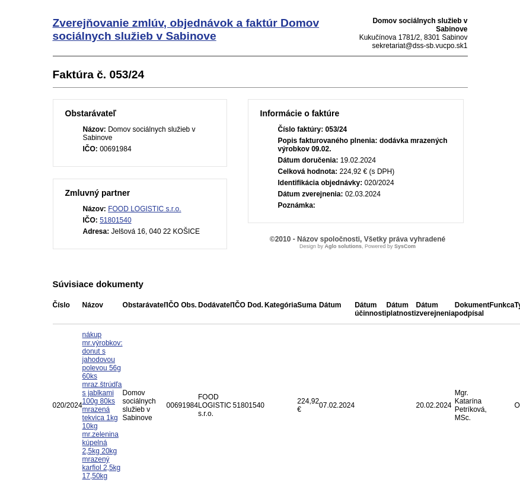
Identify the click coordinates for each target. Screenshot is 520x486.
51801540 (115, 220)
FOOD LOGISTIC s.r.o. (144, 209)
